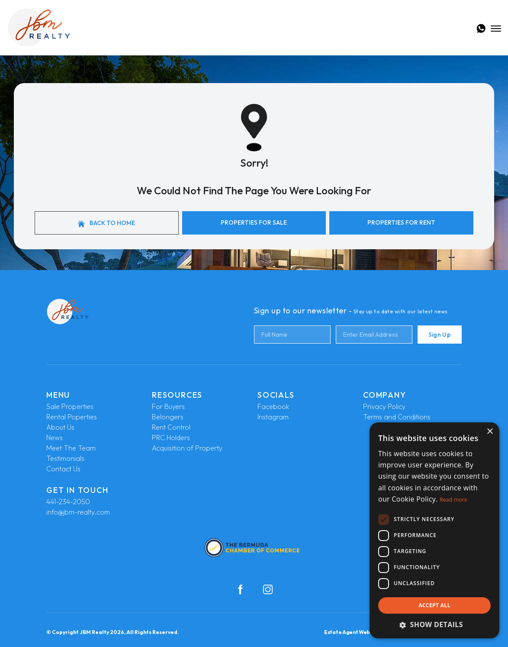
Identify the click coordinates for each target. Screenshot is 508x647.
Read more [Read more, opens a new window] (453, 499)
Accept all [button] (434, 605)
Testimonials (65, 458)
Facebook (273, 406)
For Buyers (168, 406)
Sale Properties (69, 406)
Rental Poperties (71, 416)
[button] (434, 624)
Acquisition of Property (187, 448)
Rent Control (171, 427)
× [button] (489, 431)
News (54, 437)
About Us (60, 427)
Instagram (273, 416)
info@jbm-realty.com (78, 512)
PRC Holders (171, 437)
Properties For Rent (401, 222)
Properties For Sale (254, 222)
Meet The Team (71, 448)
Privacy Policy (384, 406)
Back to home (106, 223)
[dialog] (434, 530)
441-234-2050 (68, 501)
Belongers (167, 416)
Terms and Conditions (397, 416)
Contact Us (63, 468)
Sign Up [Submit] (439, 334)
